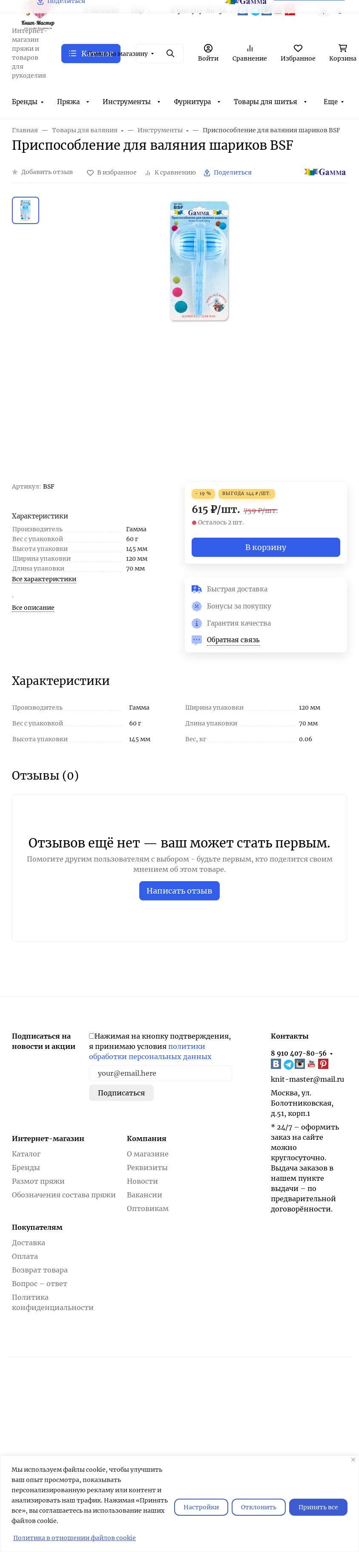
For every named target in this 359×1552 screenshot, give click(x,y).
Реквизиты (147, 1167)
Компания (147, 1138)
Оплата (25, 1256)
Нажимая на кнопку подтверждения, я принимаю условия (160, 1046)
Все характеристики (44, 579)
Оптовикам (148, 1208)
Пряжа (68, 102)
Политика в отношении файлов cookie (74, 1538)
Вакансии (144, 1195)
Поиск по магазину (117, 54)
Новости (142, 1181)
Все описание (33, 607)
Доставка (28, 1242)
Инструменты (127, 102)
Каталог (26, 1154)
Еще (331, 102)
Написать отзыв (179, 891)
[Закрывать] (353, 1460)
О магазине (148, 1154)
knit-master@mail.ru (307, 1079)
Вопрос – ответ (39, 1283)
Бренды (24, 102)
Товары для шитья (265, 102)
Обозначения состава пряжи (64, 1195)
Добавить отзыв (47, 172)
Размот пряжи (38, 1181)
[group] (200, 339)
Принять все (318, 1507)
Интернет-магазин (48, 1138)
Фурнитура (192, 102)
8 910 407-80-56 (299, 1053)
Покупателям (37, 1227)
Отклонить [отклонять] (258, 1507)
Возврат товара (40, 1270)
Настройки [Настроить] (201, 1507)
